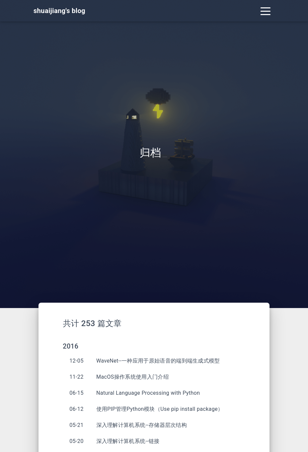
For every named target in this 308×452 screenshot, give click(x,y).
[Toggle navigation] (265, 10)
